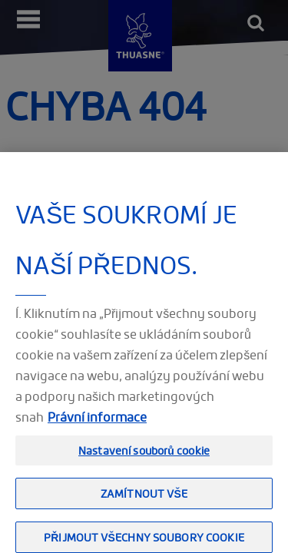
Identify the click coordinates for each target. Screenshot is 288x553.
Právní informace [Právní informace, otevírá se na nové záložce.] (97, 423)
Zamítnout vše (144, 499)
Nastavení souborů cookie (144, 456)
